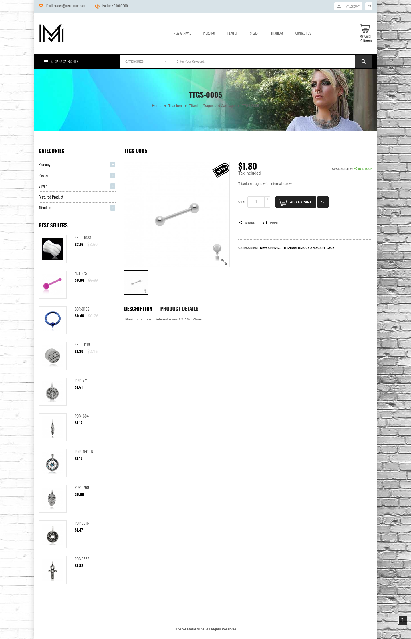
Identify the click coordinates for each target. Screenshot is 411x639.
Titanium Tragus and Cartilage (308, 248)
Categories (51, 150)
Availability (342, 169)
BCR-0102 (82, 309)
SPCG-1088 (83, 237)
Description (138, 308)
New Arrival (182, 33)
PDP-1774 (81, 380)
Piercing (209, 33)
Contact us (303, 33)
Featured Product (51, 197)
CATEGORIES (134, 61)
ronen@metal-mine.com (70, 5)
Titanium (277, 33)
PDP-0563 (82, 559)
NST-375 (81, 273)
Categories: (248, 248)
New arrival (270, 248)
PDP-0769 (82, 487)
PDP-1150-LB (84, 451)
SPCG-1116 (82, 344)
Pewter (232, 33)
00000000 (121, 5)
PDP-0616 (82, 523)
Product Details (179, 308)
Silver (254, 33)
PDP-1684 (82, 416)
